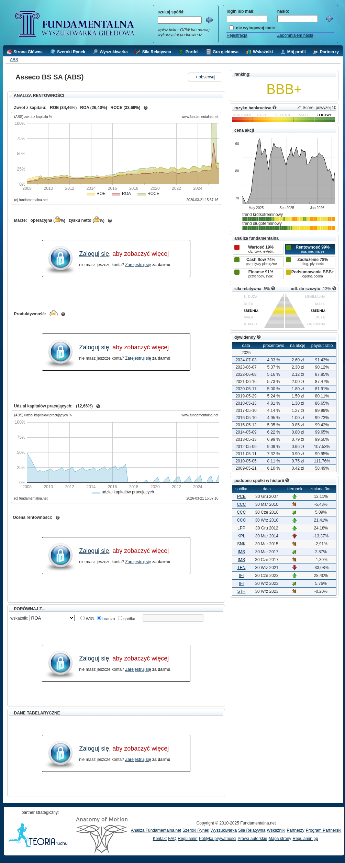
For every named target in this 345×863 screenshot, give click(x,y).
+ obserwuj (205, 77)
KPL (241, 536)
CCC (241, 504)
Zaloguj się (94, 253)
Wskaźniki (276, 830)
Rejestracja (237, 35)
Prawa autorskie (252, 838)
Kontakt (160, 838)
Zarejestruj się (138, 264)
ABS (14, 59)
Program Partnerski (323, 830)
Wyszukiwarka (223, 830)
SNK (241, 544)
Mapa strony (279, 838)
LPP (241, 528)
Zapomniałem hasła (295, 35)
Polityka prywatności (217, 838)
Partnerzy (295, 830)
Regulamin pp (305, 838)
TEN (241, 567)
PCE (241, 496)
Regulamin (187, 838)
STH (241, 591)
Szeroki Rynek (195, 830)
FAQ (172, 838)
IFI (241, 575)
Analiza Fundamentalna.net (156, 830)
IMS (241, 551)
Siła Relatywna (251, 830)
